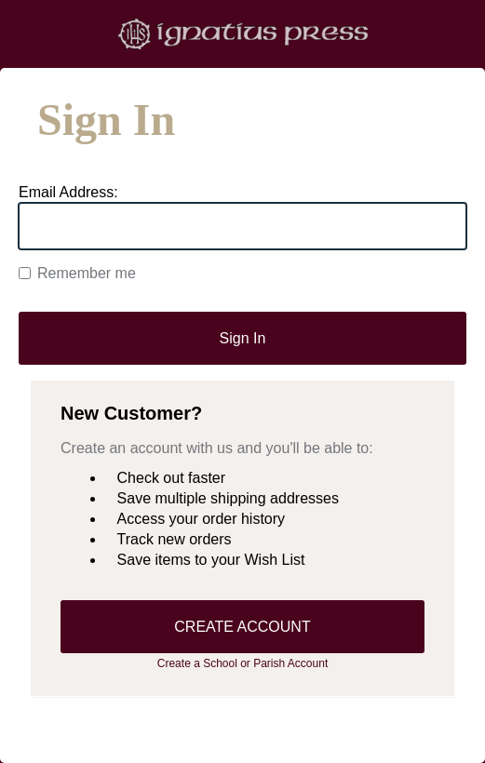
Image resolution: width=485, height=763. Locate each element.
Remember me (77, 273)
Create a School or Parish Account (242, 663)
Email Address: (68, 192)
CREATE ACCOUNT (242, 627)
